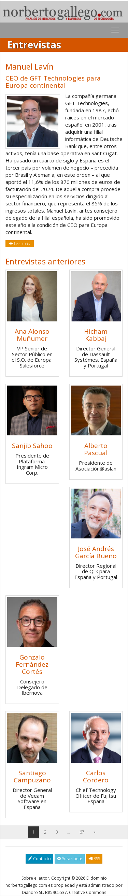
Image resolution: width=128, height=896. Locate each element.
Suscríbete (69, 859)
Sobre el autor (35, 878)
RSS (94, 859)
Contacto (39, 859)
